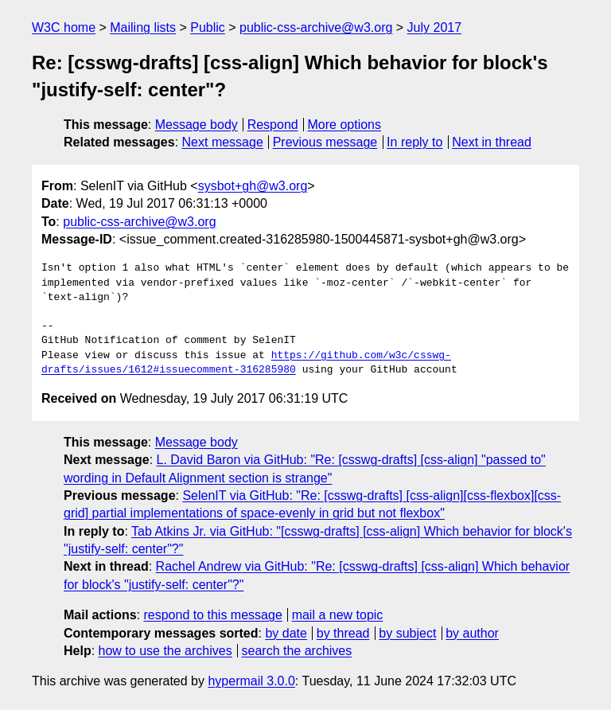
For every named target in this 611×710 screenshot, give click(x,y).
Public (207, 27)
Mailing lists (143, 27)
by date (285, 633)
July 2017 (434, 27)
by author (472, 633)
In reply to (414, 142)
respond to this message (212, 615)
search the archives (297, 650)
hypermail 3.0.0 (251, 681)
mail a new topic (337, 615)
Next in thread (491, 142)
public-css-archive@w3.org (315, 27)
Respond (272, 124)
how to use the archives (165, 650)
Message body (196, 124)
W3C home (63, 27)
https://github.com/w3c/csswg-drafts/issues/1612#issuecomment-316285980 (246, 363)
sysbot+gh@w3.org (253, 186)
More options (345, 124)
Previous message (325, 142)
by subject (407, 633)
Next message (222, 142)
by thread (343, 633)
